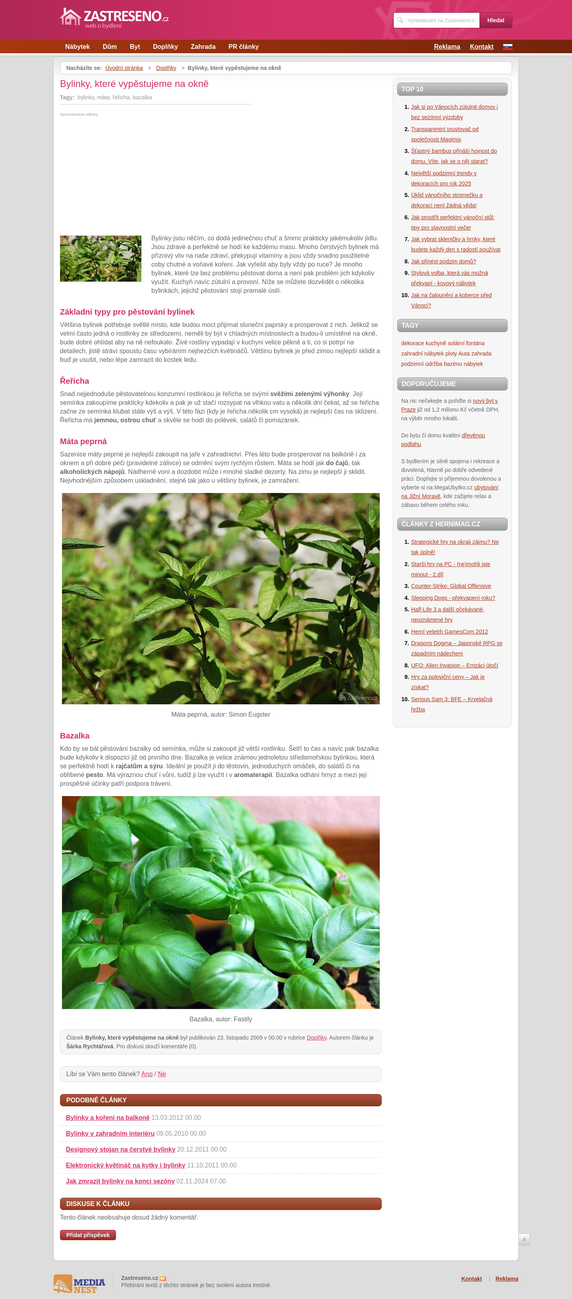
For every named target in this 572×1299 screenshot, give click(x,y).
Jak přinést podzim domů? (443, 261)
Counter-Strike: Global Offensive (451, 586)
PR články (243, 46)
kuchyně (435, 343)
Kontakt (482, 46)
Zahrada (203, 46)
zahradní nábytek (422, 353)
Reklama (447, 46)
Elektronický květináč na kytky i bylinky (126, 1165)
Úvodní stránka (124, 68)
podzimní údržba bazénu (431, 364)
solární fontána (466, 343)
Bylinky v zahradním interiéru (110, 1133)
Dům (110, 46)
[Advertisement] (126, 176)
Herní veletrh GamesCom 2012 (449, 631)
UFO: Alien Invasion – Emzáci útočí (454, 665)
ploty (451, 353)
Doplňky (165, 46)
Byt (135, 46)
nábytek (473, 364)
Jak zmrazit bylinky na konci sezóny (120, 1181)
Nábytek (77, 46)
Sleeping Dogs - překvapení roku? (453, 598)
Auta (464, 353)
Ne (162, 1074)
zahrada (482, 353)
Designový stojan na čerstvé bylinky (121, 1149)
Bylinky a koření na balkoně (108, 1117)
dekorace (412, 343)
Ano (147, 1074)
